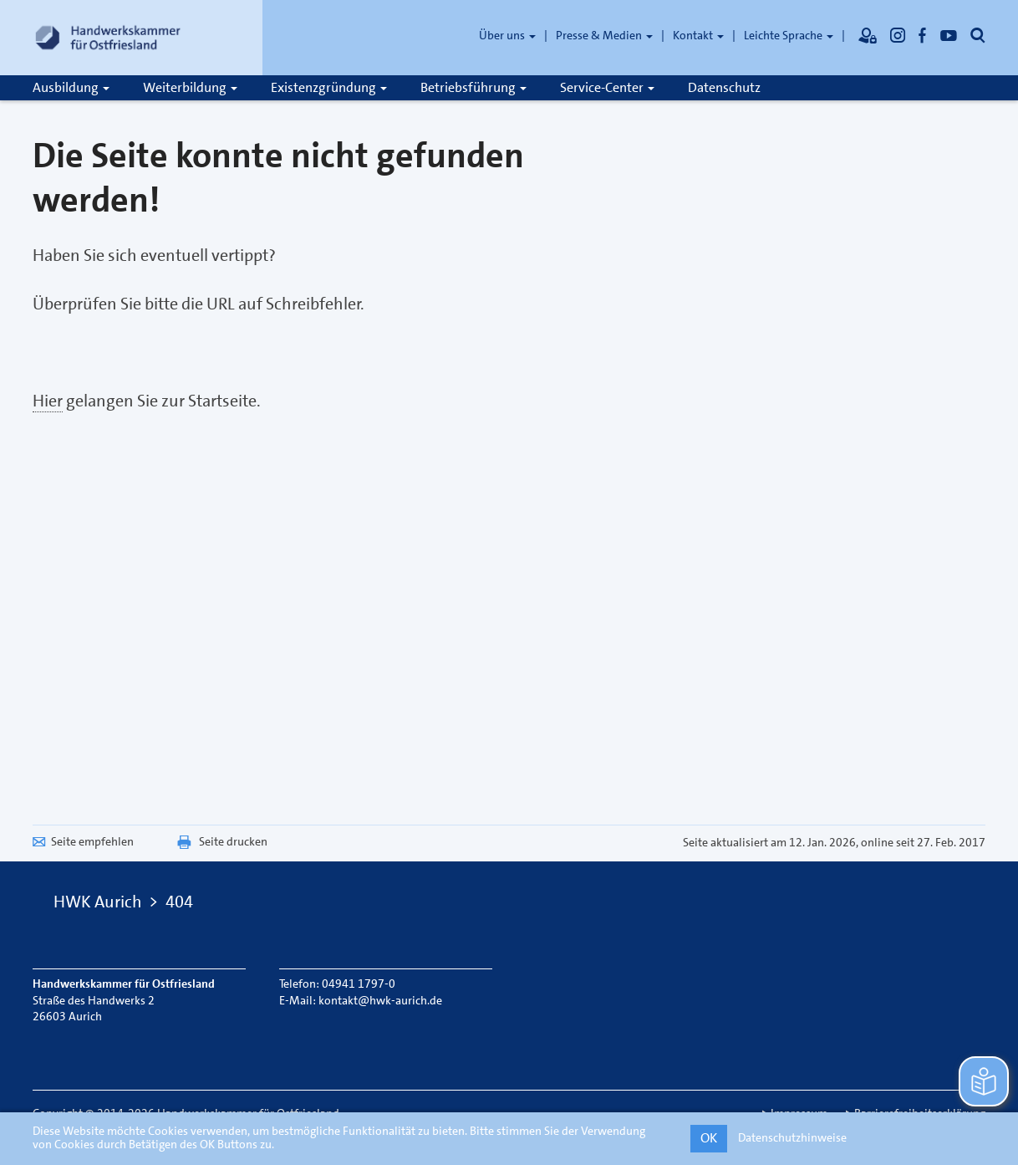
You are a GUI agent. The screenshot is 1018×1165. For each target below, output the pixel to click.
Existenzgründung (329, 87)
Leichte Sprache (788, 35)
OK (708, 1138)
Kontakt (698, 35)
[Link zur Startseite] (108, 37)
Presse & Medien (604, 35)
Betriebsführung (473, 87)
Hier (48, 400)
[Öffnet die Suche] (977, 35)
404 (179, 901)
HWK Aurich (97, 901)
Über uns (507, 35)
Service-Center (607, 87)
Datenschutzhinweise (792, 1137)
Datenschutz (724, 87)
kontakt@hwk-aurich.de (380, 1000)
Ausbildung (71, 87)
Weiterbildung (190, 87)
